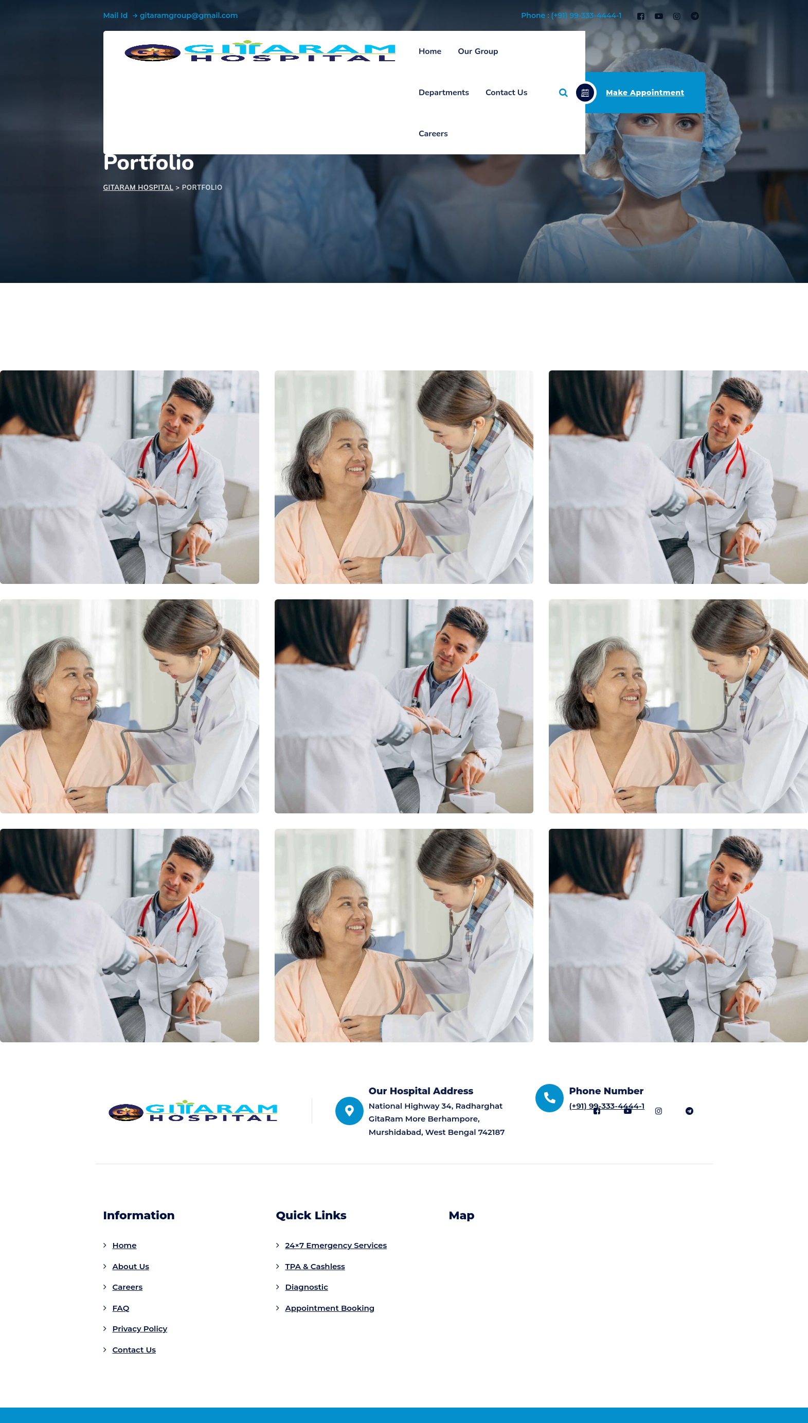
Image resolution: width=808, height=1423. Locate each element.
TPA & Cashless (315, 1266)
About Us (131, 1266)
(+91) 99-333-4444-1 (606, 1106)
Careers (433, 133)
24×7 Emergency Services (336, 1245)
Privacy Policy (140, 1328)
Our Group (478, 51)
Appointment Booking (330, 1308)
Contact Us (506, 92)
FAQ (121, 1308)
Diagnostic (306, 1287)
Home (430, 51)
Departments (444, 92)
